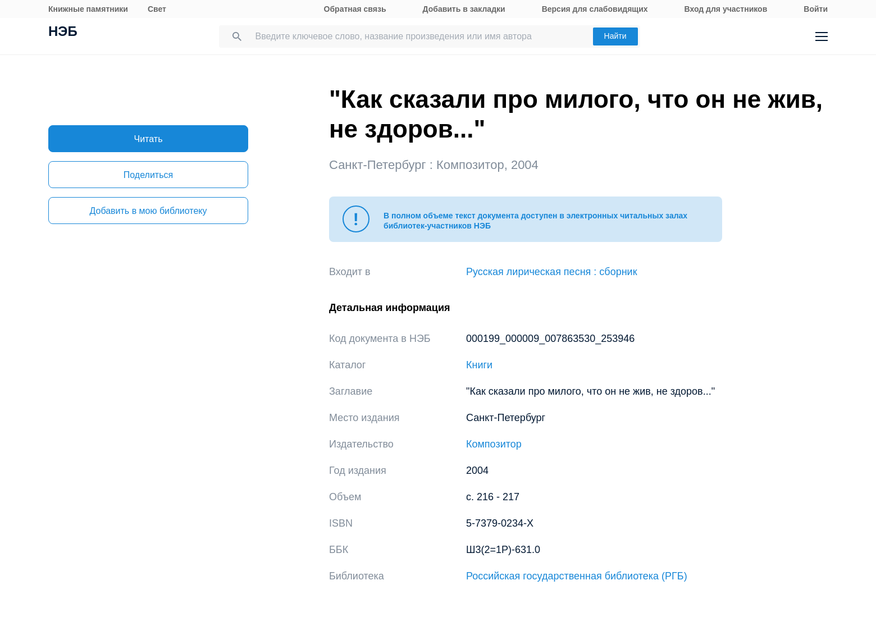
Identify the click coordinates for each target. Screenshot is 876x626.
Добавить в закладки (464, 8)
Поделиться (148, 175)
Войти (816, 8)
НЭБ (62, 32)
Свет (157, 8)
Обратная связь (355, 8)
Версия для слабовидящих (595, 8)
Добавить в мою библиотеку (148, 211)
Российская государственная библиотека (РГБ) (576, 576)
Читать (148, 139)
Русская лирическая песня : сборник (551, 271)
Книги (479, 365)
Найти (615, 35)
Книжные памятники (88, 8)
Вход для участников (726, 8)
